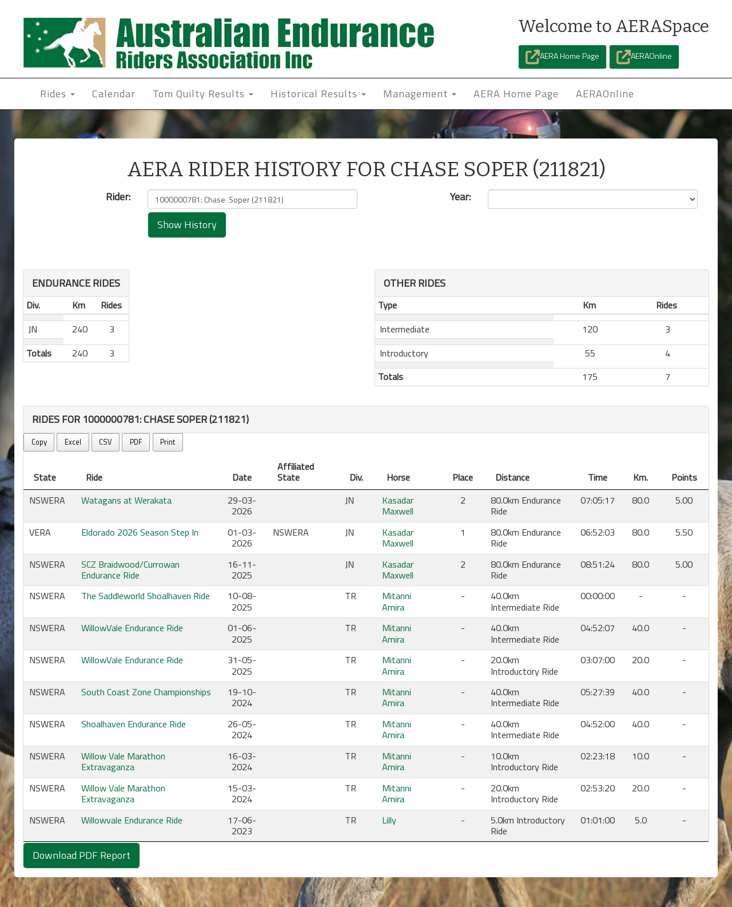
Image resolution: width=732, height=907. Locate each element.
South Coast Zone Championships (146, 692)
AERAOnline (644, 57)
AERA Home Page (562, 57)
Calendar (114, 93)
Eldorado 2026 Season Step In (139, 532)
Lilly (389, 820)
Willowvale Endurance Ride (131, 820)
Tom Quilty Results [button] (203, 93)
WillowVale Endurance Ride (132, 628)
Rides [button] (57, 93)
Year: (460, 196)
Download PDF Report (81, 855)
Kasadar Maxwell (397, 505)
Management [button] (419, 93)
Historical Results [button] (318, 93)
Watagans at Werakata (126, 500)
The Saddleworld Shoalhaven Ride (145, 596)
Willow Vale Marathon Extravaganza (123, 761)
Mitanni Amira (396, 601)
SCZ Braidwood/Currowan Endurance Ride (130, 569)
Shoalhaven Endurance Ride (133, 724)
